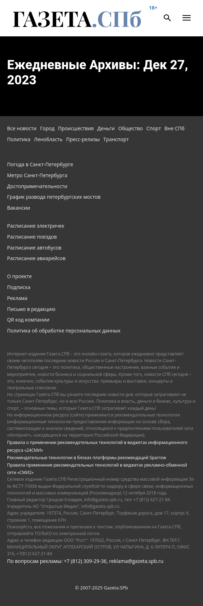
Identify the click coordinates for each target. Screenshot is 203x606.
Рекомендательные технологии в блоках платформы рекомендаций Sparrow (86, 458)
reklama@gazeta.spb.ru (136, 561)
